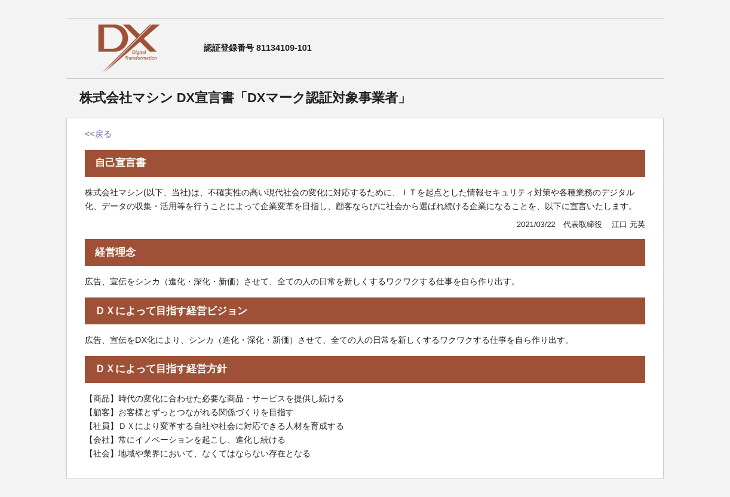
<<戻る (98, 134)
